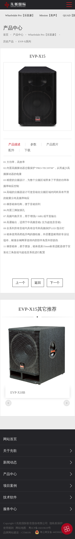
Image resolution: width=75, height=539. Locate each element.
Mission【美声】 (48, 15)
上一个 (20, 282)
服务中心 (10, 509)
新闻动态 (10, 462)
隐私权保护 (56, 523)
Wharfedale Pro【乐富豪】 (20, 15)
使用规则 (8, 527)
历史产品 (8, 41)
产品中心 (18, 34)
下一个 (55, 282)
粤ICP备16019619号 (39, 527)
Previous (8, 403)
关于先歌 (10, 451)
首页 (5, 34)
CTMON (26, 532)
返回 (37, 282)
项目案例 (10, 486)
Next (67, 403)
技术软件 (10, 497)
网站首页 (10, 439)
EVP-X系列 (24, 41)
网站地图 (21, 527)
